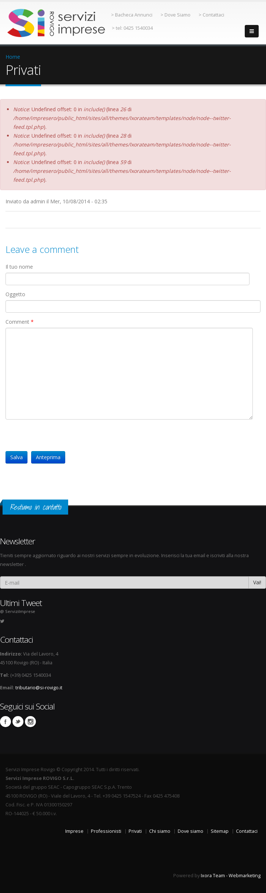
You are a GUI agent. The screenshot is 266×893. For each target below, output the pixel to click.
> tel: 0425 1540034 (132, 28)
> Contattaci (211, 15)
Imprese (74, 831)
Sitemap (220, 831)
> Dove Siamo (175, 15)
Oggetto (15, 294)
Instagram (30, 721)
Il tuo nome (19, 266)
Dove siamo (190, 831)
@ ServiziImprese (17, 611)
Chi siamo (159, 831)
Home (12, 56)
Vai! (257, 582)
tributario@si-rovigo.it (38, 688)
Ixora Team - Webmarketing (231, 875)
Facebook (5, 721)
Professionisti (106, 831)
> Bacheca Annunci (131, 15)
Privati (135, 831)
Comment (19, 321)
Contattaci (247, 831)
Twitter (17, 721)
